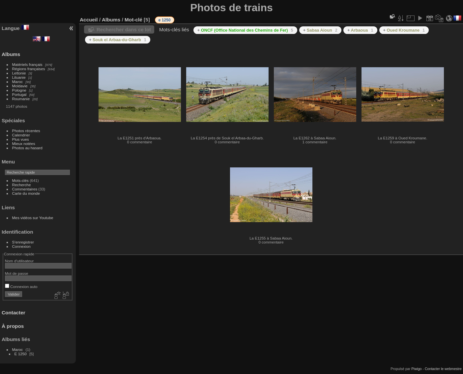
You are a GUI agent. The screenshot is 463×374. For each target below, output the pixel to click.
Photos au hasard (27, 148)
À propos (13, 326)
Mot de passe (16, 273)
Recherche (21, 185)
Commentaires (25, 189)
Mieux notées (23, 143)
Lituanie (19, 77)
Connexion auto (21, 286)
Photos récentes (26, 131)
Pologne (19, 90)
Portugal (19, 94)
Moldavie (20, 86)
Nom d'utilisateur (19, 261)
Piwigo (416, 369)
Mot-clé (133, 19)
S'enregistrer (23, 242)
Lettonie (19, 73)
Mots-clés (20, 180)
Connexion (21, 246)
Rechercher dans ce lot (124, 29)
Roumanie (21, 99)
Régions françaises (28, 69)
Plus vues (20, 139)
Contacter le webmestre (443, 369)
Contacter (13, 312)
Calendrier (21, 135)
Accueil (89, 19)
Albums (11, 54)
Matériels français (27, 64)
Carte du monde (26, 193)
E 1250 (20, 354)
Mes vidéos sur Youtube (32, 218)
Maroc (17, 81)
